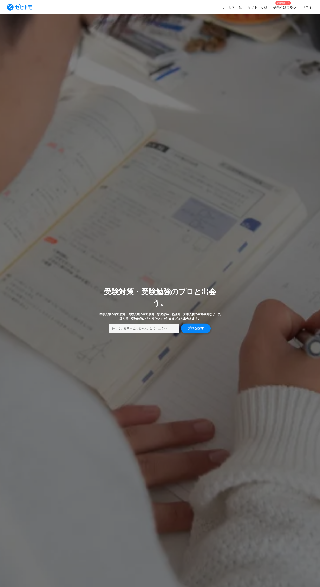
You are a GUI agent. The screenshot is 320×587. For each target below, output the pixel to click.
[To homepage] (19, 7)
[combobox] (144, 328)
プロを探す (196, 328)
